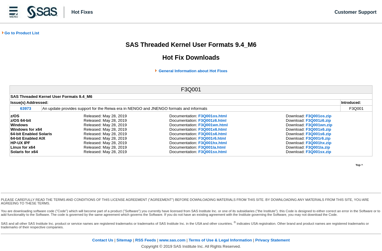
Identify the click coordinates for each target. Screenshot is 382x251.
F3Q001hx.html (212, 143)
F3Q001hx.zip (318, 143)
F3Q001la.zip (318, 147)
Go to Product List (20, 33)
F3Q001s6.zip (318, 134)
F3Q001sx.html (212, 152)
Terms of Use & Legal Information (220, 240)
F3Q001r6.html (212, 138)
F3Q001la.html (212, 147)
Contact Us (102, 240)
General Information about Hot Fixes (193, 71)
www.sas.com (172, 240)
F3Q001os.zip (318, 116)
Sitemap (124, 240)
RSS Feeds (145, 240)
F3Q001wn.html (213, 125)
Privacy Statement (272, 240)
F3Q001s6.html (212, 134)
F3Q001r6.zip (318, 138)
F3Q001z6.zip (318, 120)
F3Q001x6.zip (318, 129)
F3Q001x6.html (212, 129)
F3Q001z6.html (212, 120)
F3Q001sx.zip (318, 152)
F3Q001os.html (212, 116)
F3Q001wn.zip (319, 125)
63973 (25, 108)
